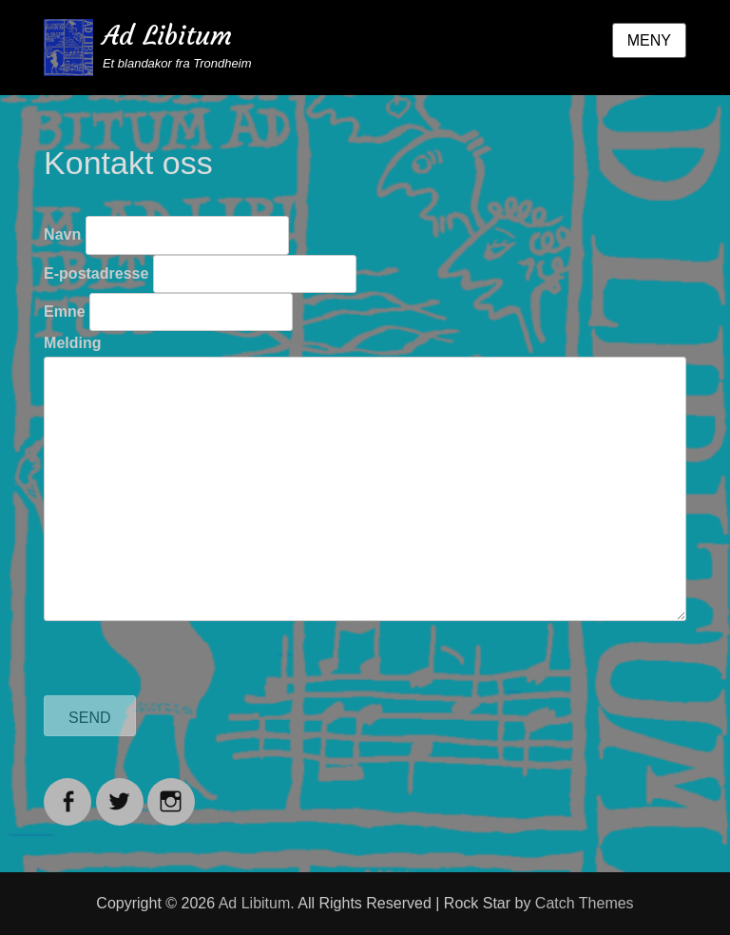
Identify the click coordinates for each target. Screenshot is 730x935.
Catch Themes (584, 903)
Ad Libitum (167, 35)
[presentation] (188, 658)
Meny (649, 40)
